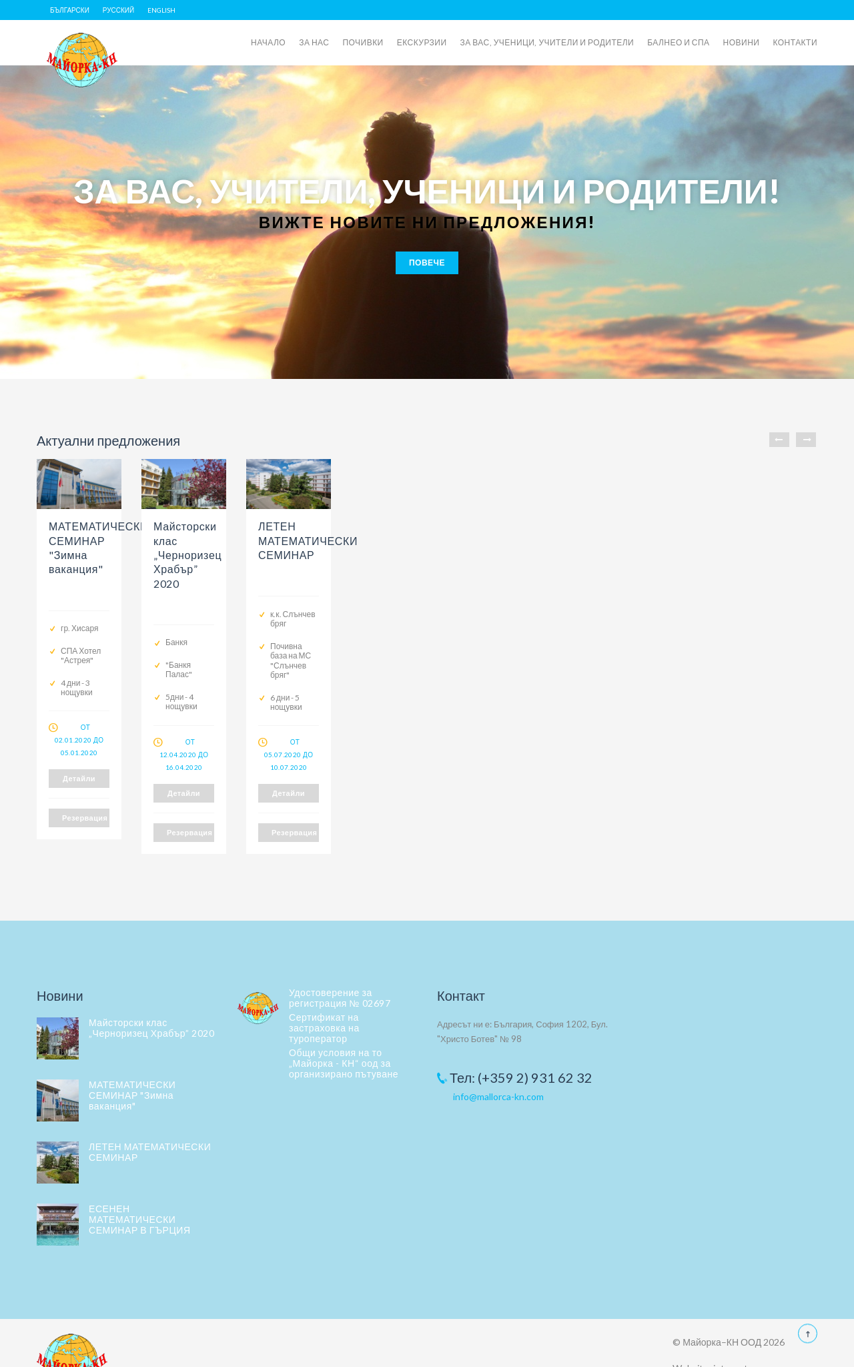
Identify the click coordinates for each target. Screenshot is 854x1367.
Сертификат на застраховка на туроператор (324, 997)
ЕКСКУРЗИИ (422, 42)
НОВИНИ (741, 42)
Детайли (126, 762)
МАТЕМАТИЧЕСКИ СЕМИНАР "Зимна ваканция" (132, 1064)
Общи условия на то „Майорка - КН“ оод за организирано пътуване (343, 1032)
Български (69, 10)
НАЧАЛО (268, 42)
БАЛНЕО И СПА (678, 42)
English (161, 10)
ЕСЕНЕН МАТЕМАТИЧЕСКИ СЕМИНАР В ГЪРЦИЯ (140, 1188)
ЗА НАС (314, 42)
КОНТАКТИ (795, 42)
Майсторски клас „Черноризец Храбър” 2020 (151, 997)
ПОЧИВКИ (362, 42)
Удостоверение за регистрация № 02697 (339, 967)
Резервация (126, 801)
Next (806, 439)
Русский (118, 10)
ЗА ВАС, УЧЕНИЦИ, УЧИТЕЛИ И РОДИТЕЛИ (547, 42)
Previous (779, 439)
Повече (427, 263)
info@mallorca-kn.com (498, 1065)
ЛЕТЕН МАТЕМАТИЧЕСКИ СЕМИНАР (150, 1121)
